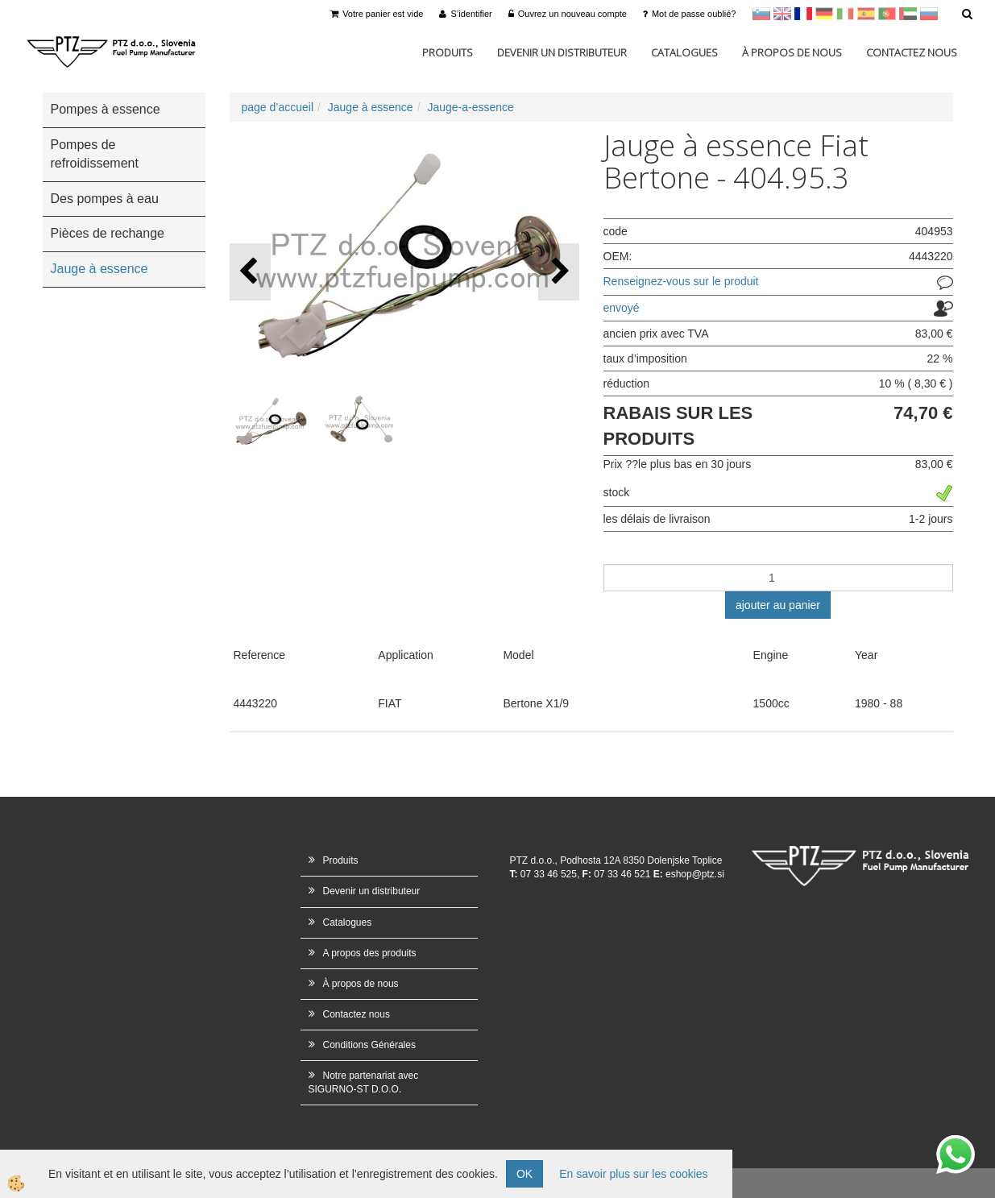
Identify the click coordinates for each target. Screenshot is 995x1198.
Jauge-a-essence (470, 107)
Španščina (866, 13)
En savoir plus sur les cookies (633, 1173)
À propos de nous (792, 52)
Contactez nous (911, 52)
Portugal (887, 13)
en (782, 13)
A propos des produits (370, 953)
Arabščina (908, 13)
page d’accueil (278, 107)
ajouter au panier (778, 605)
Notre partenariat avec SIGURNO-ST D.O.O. (364, 1082)
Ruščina (929, 13)
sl (761, 13)
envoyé (621, 307)
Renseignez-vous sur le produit (681, 281)
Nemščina (824, 13)
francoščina (803, 13)
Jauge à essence (370, 107)
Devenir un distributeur (562, 52)
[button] (558, 272)
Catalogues (684, 52)
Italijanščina (845, 13)
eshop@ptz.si (694, 874)
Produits (447, 52)
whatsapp (955, 1143)
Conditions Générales (369, 1045)
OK (524, 1173)
